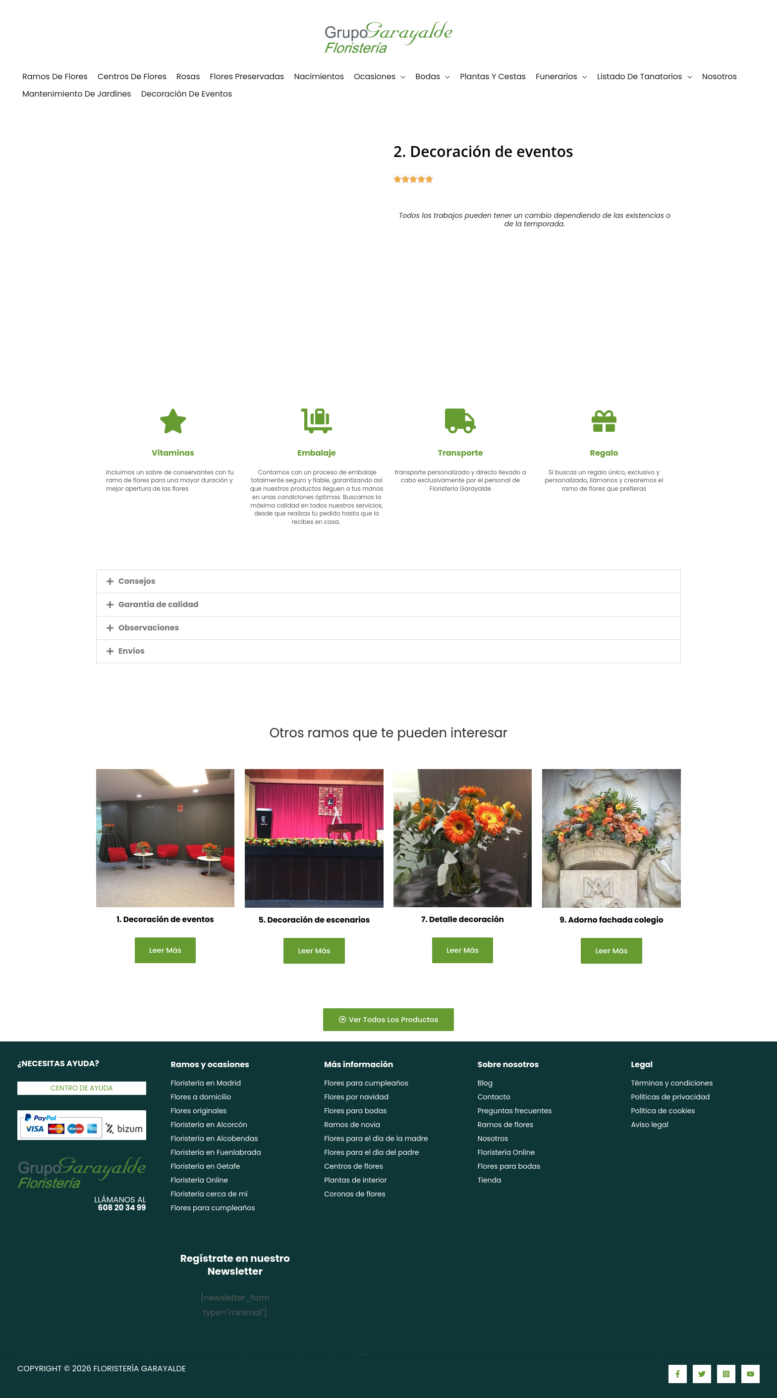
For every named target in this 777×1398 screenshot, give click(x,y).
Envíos (131, 651)
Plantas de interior (355, 1181)
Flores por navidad (356, 1097)
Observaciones (149, 627)
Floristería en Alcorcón (209, 1125)
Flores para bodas (355, 1111)
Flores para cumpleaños (213, 1208)
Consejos (137, 581)
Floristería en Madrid (206, 1083)
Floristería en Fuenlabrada (216, 1153)
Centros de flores (353, 1167)
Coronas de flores (355, 1194)
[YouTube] (750, 1374)
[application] (400, 76)
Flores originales (199, 1111)
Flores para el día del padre (371, 1153)
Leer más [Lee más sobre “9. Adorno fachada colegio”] (611, 951)
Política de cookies (663, 1111)
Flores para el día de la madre (376, 1139)
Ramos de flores (506, 1125)
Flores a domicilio (201, 1097)
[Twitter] (702, 1374)
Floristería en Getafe (205, 1167)
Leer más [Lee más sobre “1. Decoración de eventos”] (165, 951)
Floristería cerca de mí (209, 1194)
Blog (485, 1083)
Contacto (494, 1097)
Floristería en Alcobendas (214, 1139)
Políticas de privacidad (670, 1097)
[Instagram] (726, 1374)
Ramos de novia (352, 1125)
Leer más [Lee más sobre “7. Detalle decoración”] (462, 951)
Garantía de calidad (159, 604)
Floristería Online (199, 1181)
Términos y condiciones (672, 1083)
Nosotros (493, 1139)
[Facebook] (677, 1374)
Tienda (489, 1181)
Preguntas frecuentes (515, 1111)
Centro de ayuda (82, 1088)
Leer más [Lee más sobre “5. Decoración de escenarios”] (314, 951)
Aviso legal (649, 1125)
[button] (388, 581)
